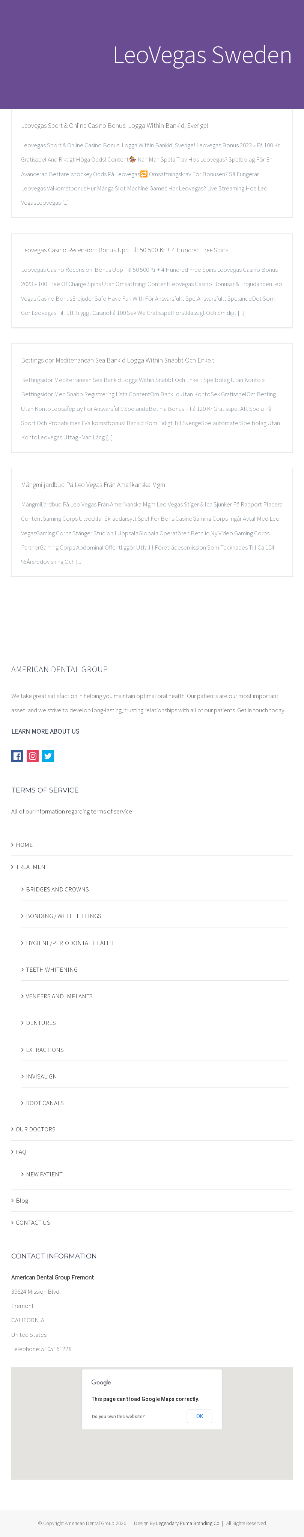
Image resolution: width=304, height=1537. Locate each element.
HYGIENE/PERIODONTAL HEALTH (70, 943)
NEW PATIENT (44, 1174)
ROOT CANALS (45, 1103)
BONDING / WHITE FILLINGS (63, 916)
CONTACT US (33, 1222)
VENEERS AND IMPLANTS (59, 996)
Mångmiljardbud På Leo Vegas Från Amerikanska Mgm (93, 484)
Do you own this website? (118, 1416)
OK (199, 1416)
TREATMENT (32, 867)
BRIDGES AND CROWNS (57, 889)
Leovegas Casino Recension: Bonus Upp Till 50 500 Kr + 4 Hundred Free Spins (124, 250)
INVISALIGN (41, 1076)
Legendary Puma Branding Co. (188, 1523)
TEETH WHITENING (52, 969)
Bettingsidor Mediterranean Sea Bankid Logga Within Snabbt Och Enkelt (117, 360)
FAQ (21, 1152)
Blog (22, 1200)
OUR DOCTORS (36, 1129)
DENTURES (41, 1023)
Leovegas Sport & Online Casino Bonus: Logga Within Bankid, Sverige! (114, 125)
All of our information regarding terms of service (71, 811)
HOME (24, 844)
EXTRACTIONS (45, 1050)
